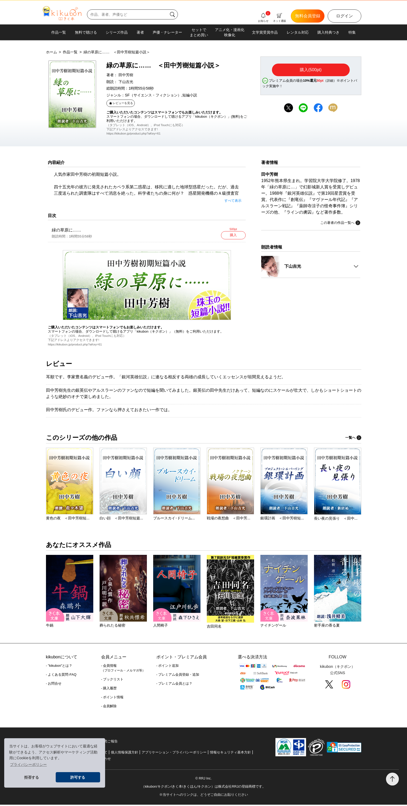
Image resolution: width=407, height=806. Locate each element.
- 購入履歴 (109, 689)
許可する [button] (77, 777)
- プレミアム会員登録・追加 (177, 676)
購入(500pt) (311, 70)
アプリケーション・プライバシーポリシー (174, 754)
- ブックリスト (112, 681)
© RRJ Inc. (203, 780)
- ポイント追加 (167, 667)
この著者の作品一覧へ (340, 222)
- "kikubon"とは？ (59, 667)
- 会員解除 (109, 707)
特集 (352, 32)
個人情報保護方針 (124, 754)
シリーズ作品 (117, 32)
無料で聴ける (86, 32)
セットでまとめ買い (199, 32)
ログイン (344, 16)
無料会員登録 (307, 16)
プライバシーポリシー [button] (28, 764)
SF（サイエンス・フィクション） (153, 95)
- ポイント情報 (112, 698)
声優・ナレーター (167, 32)
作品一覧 (58, 32)
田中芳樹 (126, 75)
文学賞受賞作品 (265, 32)
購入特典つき (328, 32)
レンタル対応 (298, 32)
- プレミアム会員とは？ (174, 685)
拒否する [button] (31, 777)
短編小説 (189, 95)
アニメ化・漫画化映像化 (229, 32)
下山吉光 (126, 82)
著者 (140, 32)
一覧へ (353, 439)
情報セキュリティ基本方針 (230, 754)
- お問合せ (54, 685)
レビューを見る (121, 103)
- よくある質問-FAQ (61, 676)
